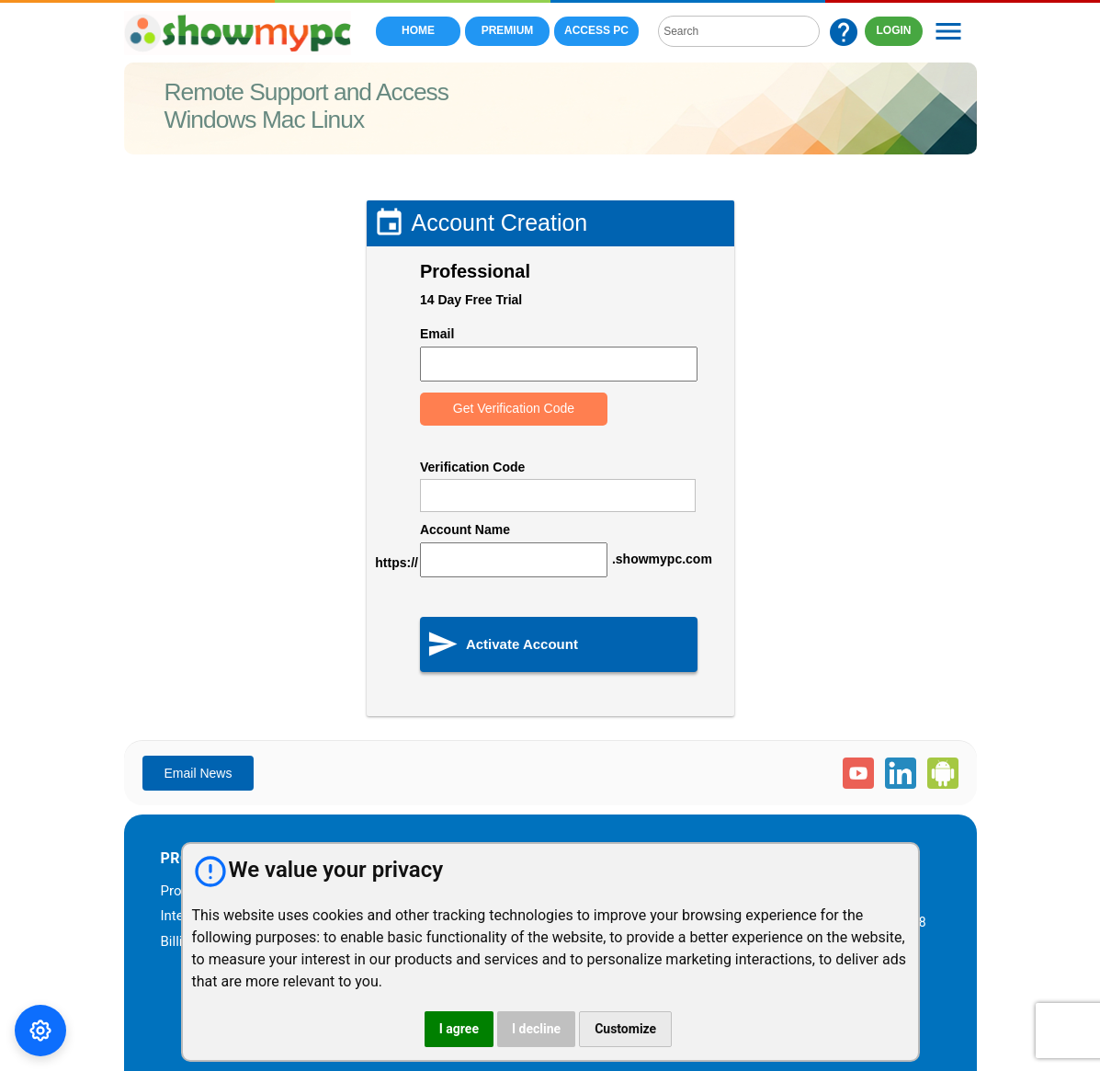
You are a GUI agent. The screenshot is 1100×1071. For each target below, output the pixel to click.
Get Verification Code (513, 408)
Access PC (596, 30)
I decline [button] (536, 1028)
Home (418, 30)
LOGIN (894, 30)
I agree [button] (459, 1028)
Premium (508, 30)
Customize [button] (625, 1028)
